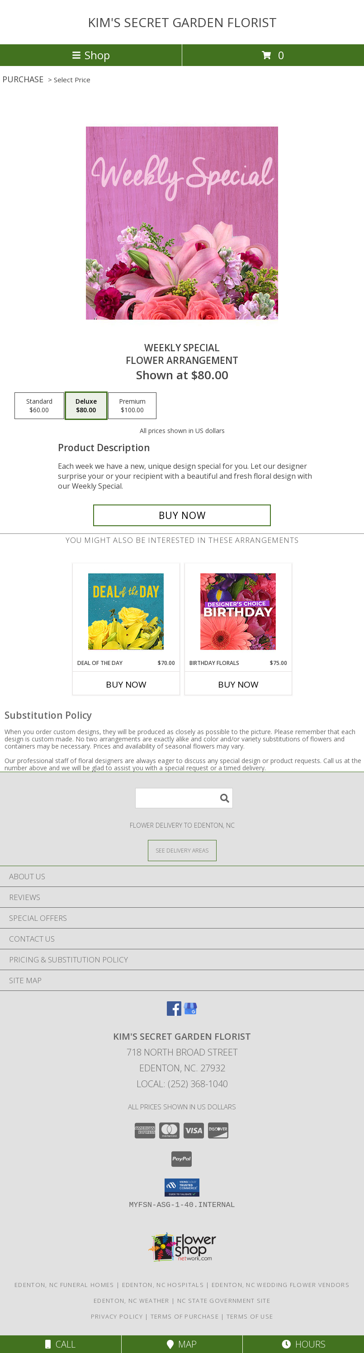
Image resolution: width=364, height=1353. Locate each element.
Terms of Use (250, 1316)
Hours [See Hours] (304, 1344)
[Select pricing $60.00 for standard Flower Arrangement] (39, 406)
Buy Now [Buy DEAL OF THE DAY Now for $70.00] (126, 684)
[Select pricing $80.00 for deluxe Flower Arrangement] (86, 406)
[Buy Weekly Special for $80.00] (182, 515)
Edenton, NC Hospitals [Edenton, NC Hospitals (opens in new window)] (163, 1285)
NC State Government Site (223, 1300)
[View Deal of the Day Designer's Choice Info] (126, 611)
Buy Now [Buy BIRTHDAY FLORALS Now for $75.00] (238, 684)
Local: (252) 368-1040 (182, 1084)
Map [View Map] (182, 1344)
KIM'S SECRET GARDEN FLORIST (182, 22)
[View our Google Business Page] (190, 1013)
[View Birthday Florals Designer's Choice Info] (238, 611)
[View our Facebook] (174, 1013)
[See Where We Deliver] (182, 850)
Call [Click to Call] (60, 1344)
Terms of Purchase (185, 1316)
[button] (182, 1188)
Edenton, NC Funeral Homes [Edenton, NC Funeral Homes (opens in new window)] (64, 1285)
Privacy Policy (117, 1316)
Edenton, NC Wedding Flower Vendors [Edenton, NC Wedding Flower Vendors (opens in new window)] (281, 1285)
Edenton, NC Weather (132, 1300)
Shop (91, 54)
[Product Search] (184, 798)
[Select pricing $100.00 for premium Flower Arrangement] (132, 406)
